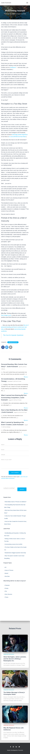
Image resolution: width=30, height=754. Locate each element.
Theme (6, 597)
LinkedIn (16, 747)
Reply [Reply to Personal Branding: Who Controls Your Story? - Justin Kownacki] (26, 377)
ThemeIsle (20, 750)
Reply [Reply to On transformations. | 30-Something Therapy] (26, 393)
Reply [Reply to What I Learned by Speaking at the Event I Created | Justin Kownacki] (26, 435)
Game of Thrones (9, 570)
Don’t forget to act (6, 315)
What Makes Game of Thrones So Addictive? (15, 501)
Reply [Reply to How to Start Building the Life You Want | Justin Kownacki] (26, 420)
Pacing (6, 588)
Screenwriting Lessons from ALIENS (13, 544)
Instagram (13, 747)
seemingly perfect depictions (20, 134)
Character (7, 585)
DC (5, 567)
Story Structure (8, 594)
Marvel (6, 573)
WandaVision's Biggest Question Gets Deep (15, 552)
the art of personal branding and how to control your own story (14, 327)
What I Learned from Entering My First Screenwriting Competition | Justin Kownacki (13, 398)
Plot (6, 591)
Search (22, 489)
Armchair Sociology (12, 342)
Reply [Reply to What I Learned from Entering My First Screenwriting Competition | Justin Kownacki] (26, 408)
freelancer (13, 67)
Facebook (10, 747)
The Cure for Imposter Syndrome (13, 335)
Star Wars (7, 576)
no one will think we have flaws (17, 136)
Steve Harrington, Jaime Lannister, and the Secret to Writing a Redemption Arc (14, 659)
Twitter (19, 747)
